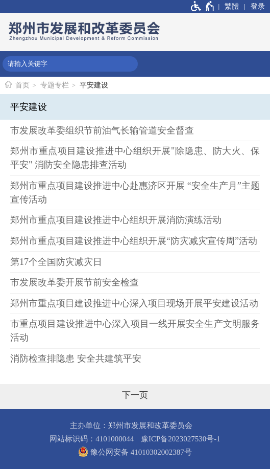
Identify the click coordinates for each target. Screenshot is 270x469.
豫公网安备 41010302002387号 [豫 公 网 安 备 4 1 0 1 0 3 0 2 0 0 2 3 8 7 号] (135, 451)
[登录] (254, 6)
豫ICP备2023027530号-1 (180, 439)
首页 (22, 85)
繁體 (232, 6)
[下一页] (135, 395)
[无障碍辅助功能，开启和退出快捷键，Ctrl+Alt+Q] (203, 6)
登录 (258, 6)
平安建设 (94, 85)
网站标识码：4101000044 (92, 439)
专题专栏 (54, 85)
